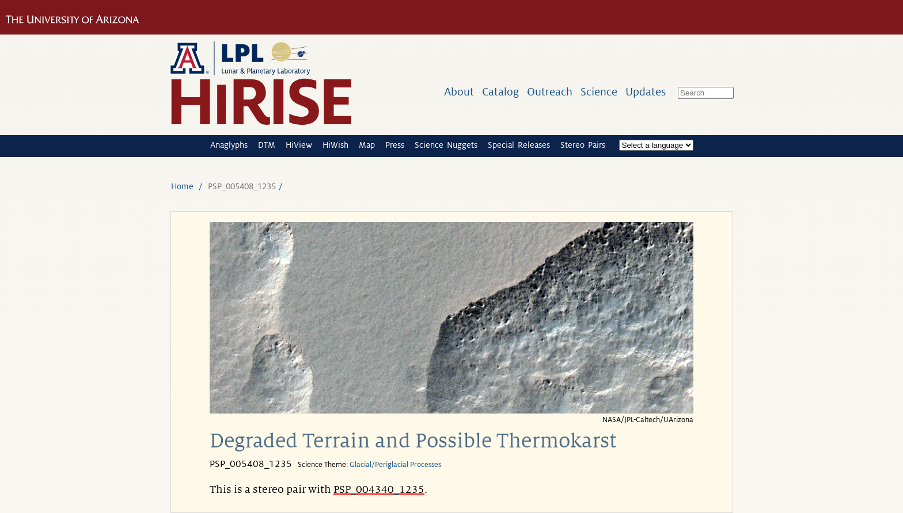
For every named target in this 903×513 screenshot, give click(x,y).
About (459, 92)
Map (367, 145)
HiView (299, 145)
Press (394, 145)
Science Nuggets (446, 145)
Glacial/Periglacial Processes (395, 465)
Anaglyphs (229, 145)
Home (182, 186)
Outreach (549, 92)
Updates (645, 92)
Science (598, 92)
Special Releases (519, 145)
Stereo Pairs (582, 145)
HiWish (335, 145)
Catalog (500, 92)
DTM (266, 145)
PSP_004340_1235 (378, 489)
